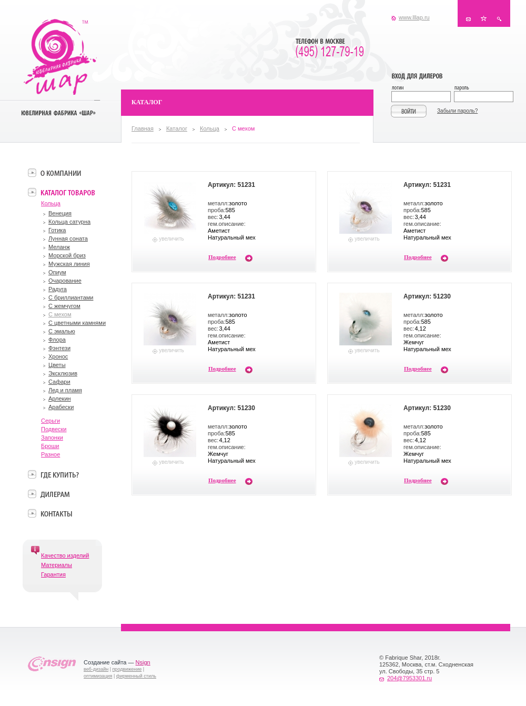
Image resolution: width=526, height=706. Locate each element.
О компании (61, 172)
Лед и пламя (65, 390)
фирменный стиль (136, 676)
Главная (143, 128)
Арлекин (59, 398)
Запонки (52, 437)
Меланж (59, 247)
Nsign (143, 662)
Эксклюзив (62, 373)
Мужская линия (69, 264)
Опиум (57, 272)
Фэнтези (59, 348)
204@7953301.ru (409, 678)
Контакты (468, 19)
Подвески (54, 429)
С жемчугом (64, 306)
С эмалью (61, 331)
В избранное (484, 19)
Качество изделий (65, 555)
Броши (50, 446)
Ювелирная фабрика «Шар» (60, 57)
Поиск (499, 19)
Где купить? (60, 474)
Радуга (57, 289)
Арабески (61, 407)
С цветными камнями (77, 323)
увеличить (171, 239)
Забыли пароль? (457, 111)
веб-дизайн (96, 669)
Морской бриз (67, 255)
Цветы (57, 365)
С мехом (60, 314)
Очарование (65, 280)
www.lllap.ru (414, 17)
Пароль (483, 88)
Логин (422, 88)
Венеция (60, 213)
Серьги (50, 420)
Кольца (209, 128)
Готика (57, 230)
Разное (50, 454)
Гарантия (53, 574)
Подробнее (222, 257)
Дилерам (55, 494)
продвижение (127, 669)
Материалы (56, 565)
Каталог (176, 128)
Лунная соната (68, 238)
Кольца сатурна (69, 221)
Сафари (59, 382)
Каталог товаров (68, 192)
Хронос (58, 356)
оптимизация (98, 676)
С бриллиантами (70, 297)
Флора (57, 339)
